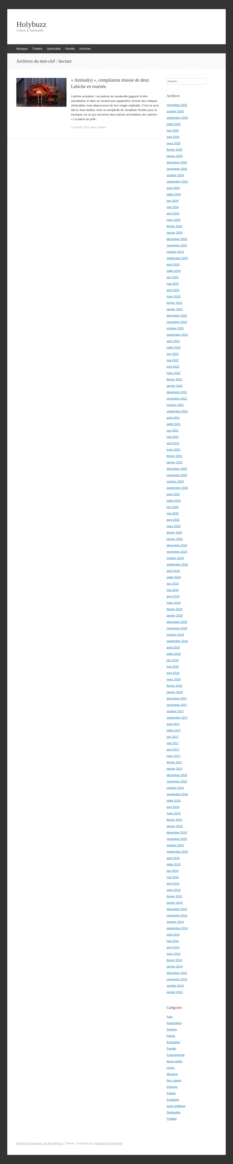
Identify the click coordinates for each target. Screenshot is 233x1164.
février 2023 (174, 303)
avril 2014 (173, 947)
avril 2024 (173, 213)
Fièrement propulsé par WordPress (39, 1143)
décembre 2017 (177, 698)
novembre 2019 (177, 551)
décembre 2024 (177, 162)
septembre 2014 (177, 928)
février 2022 (174, 379)
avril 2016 (173, 807)
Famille (70, 48)
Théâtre (37, 48)
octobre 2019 (175, 558)
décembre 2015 (177, 832)
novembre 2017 (177, 705)
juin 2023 (173, 277)
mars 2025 (173, 143)
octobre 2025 (175, 111)
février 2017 (174, 762)
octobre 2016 (175, 788)
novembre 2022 (177, 322)
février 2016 (174, 819)
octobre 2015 (175, 845)
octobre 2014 (175, 922)
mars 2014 (173, 953)
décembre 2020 (177, 468)
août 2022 (173, 341)
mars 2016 (173, 813)
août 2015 (173, 858)
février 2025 (174, 149)
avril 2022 (173, 366)
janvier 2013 (175, 992)
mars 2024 (173, 220)
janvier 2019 (175, 615)
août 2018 (173, 647)
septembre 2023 (177, 258)
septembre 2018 (177, 641)
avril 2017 (173, 749)
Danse (171, 1036)
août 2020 (173, 494)
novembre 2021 (177, 398)
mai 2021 (173, 437)
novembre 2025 (177, 105)
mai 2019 (173, 590)
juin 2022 (173, 354)
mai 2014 (173, 941)
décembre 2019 (177, 545)
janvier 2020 (175, 539)
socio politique (176, 1106)
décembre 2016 (177, 775)
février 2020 (174, 532)
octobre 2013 (175, 985)
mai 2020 (173, 513)
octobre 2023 (175, 251)
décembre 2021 (177, 392)
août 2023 (173, 264)
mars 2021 (173, 449)
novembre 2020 (177, 475)
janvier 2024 (175, 232)
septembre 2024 (177, 181)
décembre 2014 (177, 909)
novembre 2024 (177, 168)
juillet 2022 (174, 347)
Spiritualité (54, 48)
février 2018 (174, 685)
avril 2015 (173, 883)
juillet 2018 (174, 654)
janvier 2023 (175, 309)
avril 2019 (173, 596)
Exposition (173, 1042)
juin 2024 (173, 200)
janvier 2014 (175, 966)
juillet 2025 (174, 124)
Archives (85, 48)
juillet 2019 (174, 577)
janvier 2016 (175, 826)
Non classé (174, 1080)
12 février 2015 (80, 127)
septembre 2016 (177, 794)
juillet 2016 (174, 800)
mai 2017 (173, 743)
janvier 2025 (175, 156)
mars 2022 (173, 373)
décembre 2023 (177, 239)
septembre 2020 (177, 488)
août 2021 (173, 417)
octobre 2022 (175, 328)
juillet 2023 (174, 271)
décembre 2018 (177, 622)
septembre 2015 (177, 851)
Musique (22, 48)
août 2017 (173, 724)
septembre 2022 (177, 334)
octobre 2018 (175, 634)
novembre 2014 (177, 915)
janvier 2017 (175, 768)
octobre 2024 (175, 175)
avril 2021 (173, 443)
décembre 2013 (177, 973)
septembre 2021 (177, 411)
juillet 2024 (174, 194)
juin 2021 (173, 430)
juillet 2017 (174, 730)
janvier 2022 (175, 385)
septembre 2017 (177, 717)
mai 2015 (173, 877)
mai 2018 (173, 666)
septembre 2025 (177, 117)
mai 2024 (173, 207)
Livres (171, 1067)
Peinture (172, 1087)
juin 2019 (173, 583)
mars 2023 (173, 296)
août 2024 (173, 188)
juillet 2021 (174, 424)
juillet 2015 (174, 864)
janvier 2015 (175, 902)
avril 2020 (173, 519)
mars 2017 (173, 756)
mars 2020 (173, 526)
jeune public (174, 1061)
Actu (169, 1016)
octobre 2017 (175, 711)
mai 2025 (173, 130)
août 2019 (173, 571)
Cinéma (172, 1029)
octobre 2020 (175, 481)
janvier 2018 (175, 692)
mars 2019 (173, 602)
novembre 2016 (177, 781)
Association (174, 1023)
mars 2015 (173, 890)
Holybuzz (31, 24)
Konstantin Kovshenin (108, 1143)
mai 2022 (173, 360)
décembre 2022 (177, 315)
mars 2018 (173, 679)
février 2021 (174, 456)
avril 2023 (173, 290)
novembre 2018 (177, 628)
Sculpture (173, 1099)
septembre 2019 (177, 564)
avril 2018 (173, 673)
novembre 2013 (177, 979)
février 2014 (174, 960)
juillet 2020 (174, 500)
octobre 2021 (175, 405)
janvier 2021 (175, 462)
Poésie (171, 1093)
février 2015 (174, 896)
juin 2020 (173, 507)
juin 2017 (173, 736)
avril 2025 (173, 137)
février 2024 (174, 226)
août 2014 (173, 934)
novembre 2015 (177, 839)
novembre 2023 (177, 245)
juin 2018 (173, 660)
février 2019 (174, 609)
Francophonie (176, 1055)
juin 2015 (173, 870)
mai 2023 (173, 283)
